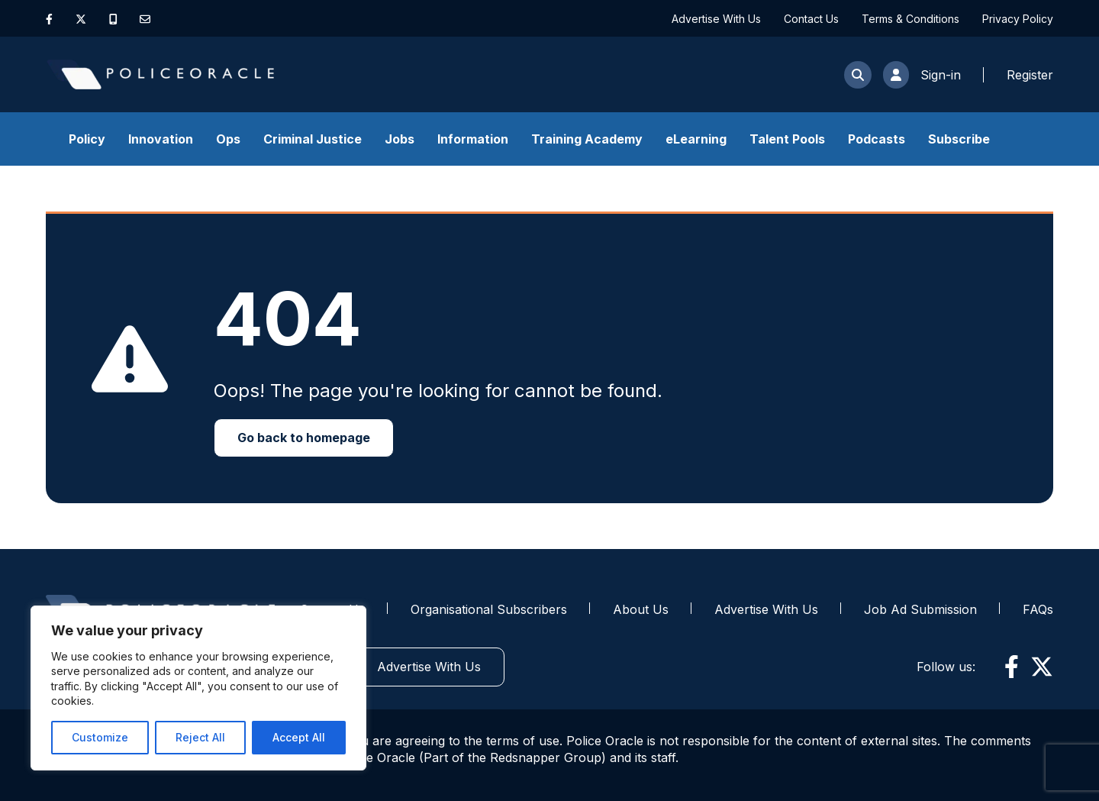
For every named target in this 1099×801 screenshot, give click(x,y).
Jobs (399, 139)
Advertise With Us (716, 18)
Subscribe (959, 139)
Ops (228, 139)
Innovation (160, 139)
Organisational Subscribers (489, 609)
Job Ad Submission (920, 609)
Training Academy (587, 139)
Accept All (298, 737)
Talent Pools (787, 139)
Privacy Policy (1017, 18)
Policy (87, 139)
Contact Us (811, 18)
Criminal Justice (312, 139)
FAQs (1038, 609)
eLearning (696, 139)
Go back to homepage (303, 437)
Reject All (200, 737)
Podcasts (876, 139)
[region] (198, 688)
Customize (100, 737)
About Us (641, 609)
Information (472, 139)
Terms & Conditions (910, 18)
